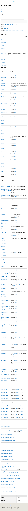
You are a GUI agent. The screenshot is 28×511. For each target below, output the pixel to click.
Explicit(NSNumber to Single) (4, 398)
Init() (1, 270)
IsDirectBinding (3, 124)
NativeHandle (15, 337)
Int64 (20, 395)
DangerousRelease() (3, 214)
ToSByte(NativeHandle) (3, 360)
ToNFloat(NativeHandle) (4, 353)
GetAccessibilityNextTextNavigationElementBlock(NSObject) (8, 438)
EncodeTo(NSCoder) (3, 232)
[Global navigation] (1, 1)
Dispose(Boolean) (3, 228)
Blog (11, 507)
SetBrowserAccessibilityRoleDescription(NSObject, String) (8, 487)
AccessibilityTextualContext (4, 77)
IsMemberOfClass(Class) (4, 289)
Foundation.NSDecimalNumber (7, 26)
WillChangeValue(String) (4, 380)
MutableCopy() (3, 294)
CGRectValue (2, 89)
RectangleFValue (3, 144)
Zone (1, 174)
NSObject (8, 24)
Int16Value (2, 120)
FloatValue (2, 115)
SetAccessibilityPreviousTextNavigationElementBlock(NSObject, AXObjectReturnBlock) (11, 475)
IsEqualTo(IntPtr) (3, 283)
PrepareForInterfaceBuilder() (4, 312)
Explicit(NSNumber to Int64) (4, 395)
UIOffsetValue (2, 167)
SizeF (13, 152)
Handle (2, 118)
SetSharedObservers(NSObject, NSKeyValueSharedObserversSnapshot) (9, 491)
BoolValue (2, 80)
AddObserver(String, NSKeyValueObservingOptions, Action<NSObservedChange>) (6, 190)
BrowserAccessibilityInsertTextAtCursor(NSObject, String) (8, 429)
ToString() (2, 362)
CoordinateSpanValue (3, 104)
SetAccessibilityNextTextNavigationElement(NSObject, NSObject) (8, 471)
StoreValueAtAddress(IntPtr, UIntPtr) (5, 334)
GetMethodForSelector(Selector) (5, 267)
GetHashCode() (3, 266)
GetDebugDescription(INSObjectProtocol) (6, 460)
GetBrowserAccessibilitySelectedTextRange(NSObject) (7, 456)
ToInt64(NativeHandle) (3, 351)
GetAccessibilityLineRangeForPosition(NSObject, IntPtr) (7, 434)
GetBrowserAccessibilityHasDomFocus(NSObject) (7, 450)
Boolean (17, 404)
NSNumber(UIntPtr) (3, 65)
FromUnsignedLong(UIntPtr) (4, 262)
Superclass (2, 156)
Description (2, 110)
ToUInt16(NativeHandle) (4, 364)
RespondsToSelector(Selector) (4, 321)
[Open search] (24, 1)
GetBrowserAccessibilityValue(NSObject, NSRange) (7, 459)
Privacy (17, 507)
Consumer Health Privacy (5, 508)
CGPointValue (2, 87)
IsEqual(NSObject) (3, 281)
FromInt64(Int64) (3, 249)
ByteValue (2, 81)
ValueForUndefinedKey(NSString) (5, 374)
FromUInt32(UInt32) (3, 259)
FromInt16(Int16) (3, 246)
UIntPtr (13, 358)
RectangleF (13, 144)
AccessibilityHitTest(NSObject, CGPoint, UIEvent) (6, 426)
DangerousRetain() (3, 216)
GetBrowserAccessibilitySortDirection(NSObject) (6, 457)
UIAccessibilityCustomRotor (21, 430)
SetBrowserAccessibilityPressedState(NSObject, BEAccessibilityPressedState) (10, 485)
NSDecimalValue (3, 133)
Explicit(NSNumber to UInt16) (4, 399)
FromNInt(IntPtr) (3, 253)
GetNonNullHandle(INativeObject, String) (6, 463)
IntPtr (13, 356)
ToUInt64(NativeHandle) (4, 369)
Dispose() (2, 226)
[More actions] (26, 2)
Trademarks (14, 508)
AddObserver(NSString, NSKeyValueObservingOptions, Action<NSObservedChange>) (6, 187)
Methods (2, 11)
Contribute (14, 507)
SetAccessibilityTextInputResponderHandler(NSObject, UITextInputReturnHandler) (10, 478)
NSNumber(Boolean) (3, 39)
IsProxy (2, 126)
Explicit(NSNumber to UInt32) (4, 401)
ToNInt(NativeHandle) (3, 355)
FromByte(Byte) (3, 242)
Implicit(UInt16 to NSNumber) (4, 415)
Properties (2, 10)
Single (20, 398)
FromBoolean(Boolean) (3, 240)
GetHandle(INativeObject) (4, 462)
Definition (2, 8)
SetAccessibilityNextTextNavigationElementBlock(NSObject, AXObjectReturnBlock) (10, 472)
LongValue (2, 127)
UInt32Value (2, 164)
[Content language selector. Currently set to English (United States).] (5, 505)
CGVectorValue (3, 92)
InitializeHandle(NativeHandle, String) (5, 272)
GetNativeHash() (3, 269)
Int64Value (2, 123)
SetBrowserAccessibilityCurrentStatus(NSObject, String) (7, 481)
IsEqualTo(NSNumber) (3, 284)
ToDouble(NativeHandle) (4, 342)
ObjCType (2, 136)
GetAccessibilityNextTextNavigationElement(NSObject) (7, 437)
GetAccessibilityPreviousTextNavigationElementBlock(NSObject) (8, 441)
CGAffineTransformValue (4, 85)
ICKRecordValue (6, 30)
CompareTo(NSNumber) (4, 199)
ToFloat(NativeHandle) (3, 344)
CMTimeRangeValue (3, 98)
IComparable (21, 30)
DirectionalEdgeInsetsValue (4, 112)
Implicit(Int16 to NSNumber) (4, 408)
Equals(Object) (2, 238)
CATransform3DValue (3, 83)
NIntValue (2, 130)
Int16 (20, 392)
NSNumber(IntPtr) (3, 48)
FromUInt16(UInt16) (3, 258)
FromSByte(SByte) (3, 256)
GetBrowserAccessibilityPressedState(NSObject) (6, 453)
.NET (3, 2)
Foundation (5, 16)
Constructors (2, 9)
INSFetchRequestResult (12, 30)
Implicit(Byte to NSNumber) (4, 405)
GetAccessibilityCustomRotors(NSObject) (6, 430)
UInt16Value (2, 163)
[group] (14, 21)
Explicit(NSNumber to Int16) (4, 392)
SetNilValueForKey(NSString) (4, 322)
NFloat (20, 129)
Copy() (2, 208)
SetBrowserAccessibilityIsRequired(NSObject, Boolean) (7, 484)
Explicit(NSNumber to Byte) (4, 389)
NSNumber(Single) (3, 59)
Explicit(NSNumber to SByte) (4, 396)
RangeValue (2, 143)
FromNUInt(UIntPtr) (3, 255)
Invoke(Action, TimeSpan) (4, 276)
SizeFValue (2, 152)
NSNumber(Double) (3, 42)
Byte (20, 389)
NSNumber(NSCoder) (3, 53)
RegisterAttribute (6, 28)
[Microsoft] (14, 1)
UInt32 (21, 401)
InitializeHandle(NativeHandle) (4, 273)
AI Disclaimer (3, 507)
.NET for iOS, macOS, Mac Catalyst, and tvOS (10, 2)
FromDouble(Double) (3, 243)
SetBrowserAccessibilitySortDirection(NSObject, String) (7, 490)
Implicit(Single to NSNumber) (4, 414)
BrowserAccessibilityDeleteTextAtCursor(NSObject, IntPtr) (8, 427)
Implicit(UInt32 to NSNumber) (4, 417)
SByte (21, 396)
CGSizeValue (2, 90)
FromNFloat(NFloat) (3, 252)
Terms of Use (10, 508)
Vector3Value (2, 171)
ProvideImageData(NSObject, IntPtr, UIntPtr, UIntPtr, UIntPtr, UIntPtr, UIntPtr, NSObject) (11, 465)
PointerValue (2, 139)
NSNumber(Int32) (3, 45)
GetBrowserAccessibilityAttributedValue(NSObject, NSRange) (8, 446)
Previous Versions (8, 507)
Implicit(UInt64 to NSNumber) (4, 418)
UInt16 (21, 399)
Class (1, 93)
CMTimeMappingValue (3, 96)
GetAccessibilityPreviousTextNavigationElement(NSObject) (8, 440)
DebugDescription (3, 109)
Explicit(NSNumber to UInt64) (4, 402)
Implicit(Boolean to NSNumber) (4, 404)
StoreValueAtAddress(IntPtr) (4, 336)
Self (1, 151)
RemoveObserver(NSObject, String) (5, 319)
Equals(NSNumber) (3, 234)
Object (5, 24)
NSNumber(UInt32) (3, 62)
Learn (1, 2)
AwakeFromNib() (3, 192)
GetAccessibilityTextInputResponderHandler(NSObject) (7, 444)
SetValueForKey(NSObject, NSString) (5, 324)
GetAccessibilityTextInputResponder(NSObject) (6, 443)
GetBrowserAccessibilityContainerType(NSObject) (7, 447)
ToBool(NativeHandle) (3, 337)
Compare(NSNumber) (3, 197)
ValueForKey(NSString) (3, 371)
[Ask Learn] (23, 2)
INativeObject (17, 30)
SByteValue (2, 148)
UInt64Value (2, 166)
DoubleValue (2, 113)
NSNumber (16, 129)
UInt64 (21, 402)
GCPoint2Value (3, 116)
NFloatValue (2, 129)
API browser (17, 2)
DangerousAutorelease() (4, 212)
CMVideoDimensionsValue (4, 103)
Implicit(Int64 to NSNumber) (4, 411)
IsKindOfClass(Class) (3, 288)
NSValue (11, 24)
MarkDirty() (2, 291)
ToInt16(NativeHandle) (3, 346)
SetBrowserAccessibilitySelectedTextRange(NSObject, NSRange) (8, 488)
